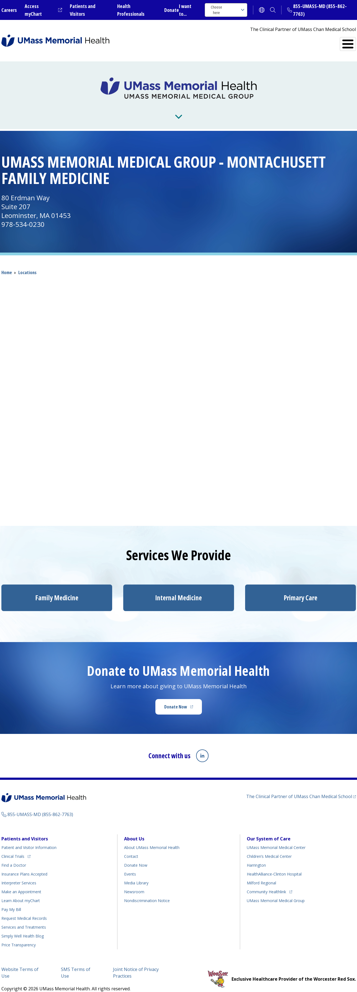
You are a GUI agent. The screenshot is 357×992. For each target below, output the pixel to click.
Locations (27, 264)
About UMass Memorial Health (151, 838)
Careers (9, 10)
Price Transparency (18, 935)
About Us (60, 108)
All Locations (210, 41)
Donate (171, 10)
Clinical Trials (15, 846)
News (136, 108)
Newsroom (134, 882)
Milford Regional (261, 873)
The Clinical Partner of (301, 787)
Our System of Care (269, 830)
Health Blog (22, 926)
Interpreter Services (18, 873)
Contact (131, 847)
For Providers (100, 108)
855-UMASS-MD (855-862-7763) (40, 805)
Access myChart (43, 10)
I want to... (185, 10)
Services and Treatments (317, 41)
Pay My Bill (11, 900)
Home (6, 264)
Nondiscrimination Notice (147, 891)
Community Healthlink (266, 881)
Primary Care (300, 588)
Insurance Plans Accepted (24, 865)
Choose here (227, 9)
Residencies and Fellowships (271, 108)
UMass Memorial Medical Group (276, 891)
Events (130, 865)
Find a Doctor (259, 41)
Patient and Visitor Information (28, 838)
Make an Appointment (21, 882)
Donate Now (183, 699)
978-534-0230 (23, 215)
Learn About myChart (20, 891)
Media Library (136, 873)
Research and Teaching (191, 108)
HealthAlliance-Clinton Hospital (274, 865)
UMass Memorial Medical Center (276, 838)
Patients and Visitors (24, 830)
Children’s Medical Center (269, 847)
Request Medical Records (24, 909)
